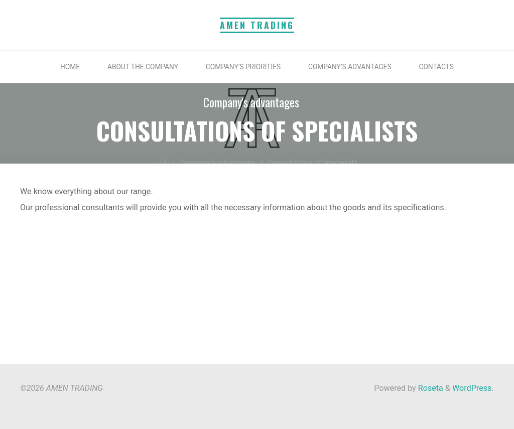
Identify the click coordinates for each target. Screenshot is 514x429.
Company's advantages (251, 102)
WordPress (471, 388)
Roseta (429, 388)
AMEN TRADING (257, 25)
